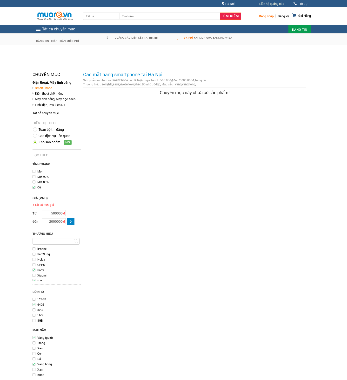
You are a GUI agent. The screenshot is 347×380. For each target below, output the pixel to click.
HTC (40, 281)
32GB (41, 310)
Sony (40, 270)
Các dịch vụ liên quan (55, 135)
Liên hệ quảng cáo (271, 3)
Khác (40, 375)
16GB (41, 315)
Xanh (40, 369)
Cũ (39, 187)
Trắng (41, 343)
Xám (40, 348)
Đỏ (39, 359)
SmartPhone (43, 88)
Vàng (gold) (45, 337)
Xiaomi (42, 275)
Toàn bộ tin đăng (51, 129)
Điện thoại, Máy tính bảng (52, 82)
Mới (39, 171)
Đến (35, 221)
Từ (34, 213)
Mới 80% (43, 182)
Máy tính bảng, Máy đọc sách (55, 99)
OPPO (41, 265)
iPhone (42, 249)
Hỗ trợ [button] (302, 4)
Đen (39, 353)
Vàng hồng (44, 364)
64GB (41, 304)
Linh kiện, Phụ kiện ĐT (50, 105)
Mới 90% (43, 177)
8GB (40, 320)
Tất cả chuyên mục (46, 113)
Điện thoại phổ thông (49, 93)
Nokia (41, 259)
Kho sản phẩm (49, 142)
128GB (41, 299)
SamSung (43, 254)
